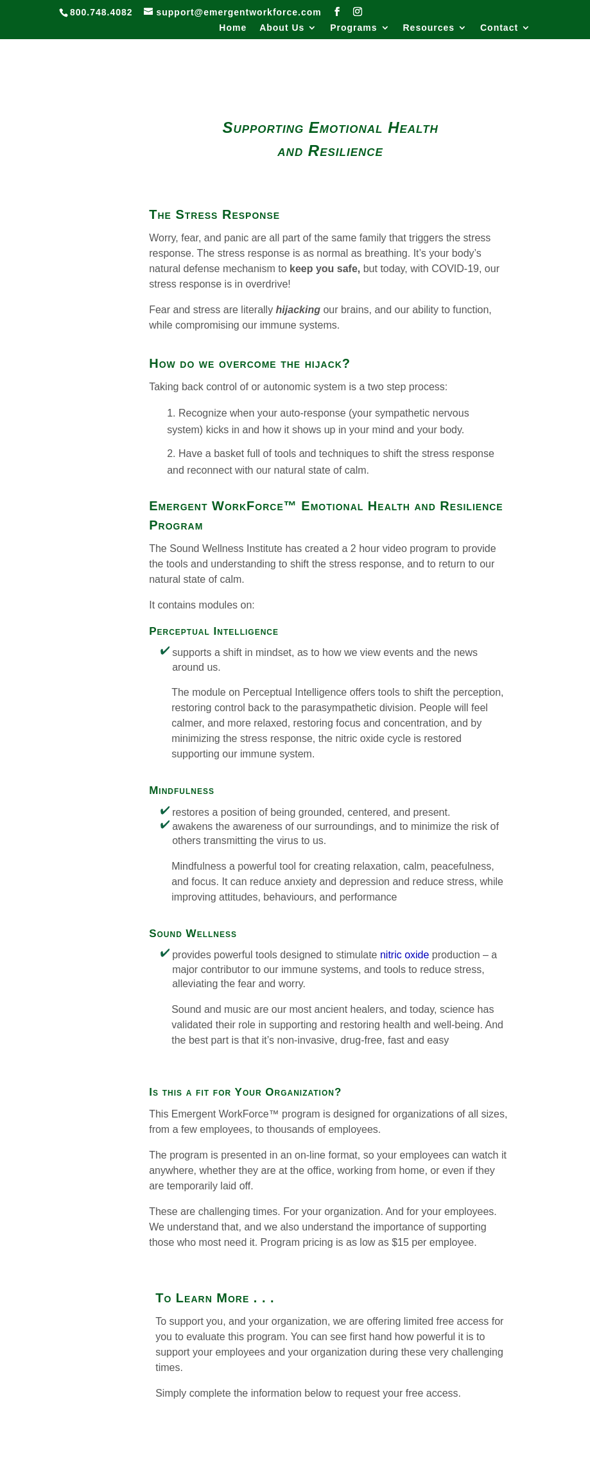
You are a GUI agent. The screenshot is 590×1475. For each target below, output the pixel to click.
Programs (353, 28)
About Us (281, 28)
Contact (499, 28)
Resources (429, 28)
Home (233, 28)
